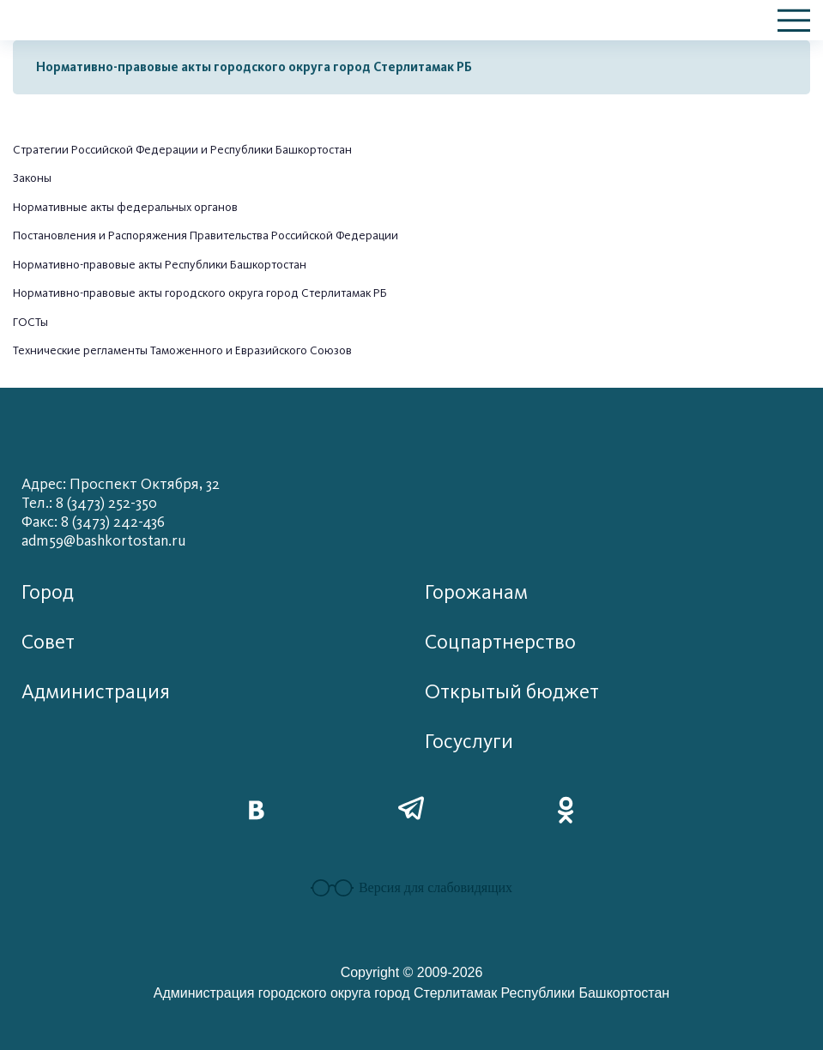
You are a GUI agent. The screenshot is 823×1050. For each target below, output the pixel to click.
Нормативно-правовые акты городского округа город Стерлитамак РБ (254, 67)
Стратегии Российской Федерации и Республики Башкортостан (182, 149)
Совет (48, 642)
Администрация (95, 691)
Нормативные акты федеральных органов (125, 207)
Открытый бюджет (512, 691)
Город (47, 592)
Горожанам (476, 592)
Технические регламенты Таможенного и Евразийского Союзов (182, 350)
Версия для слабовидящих (411, 887)
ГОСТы (30, 322)
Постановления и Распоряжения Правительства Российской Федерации (205, 235)
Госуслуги (469, 741)
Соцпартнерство (500, 642)
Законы (32, 178)
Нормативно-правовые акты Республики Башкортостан (159, 264)
